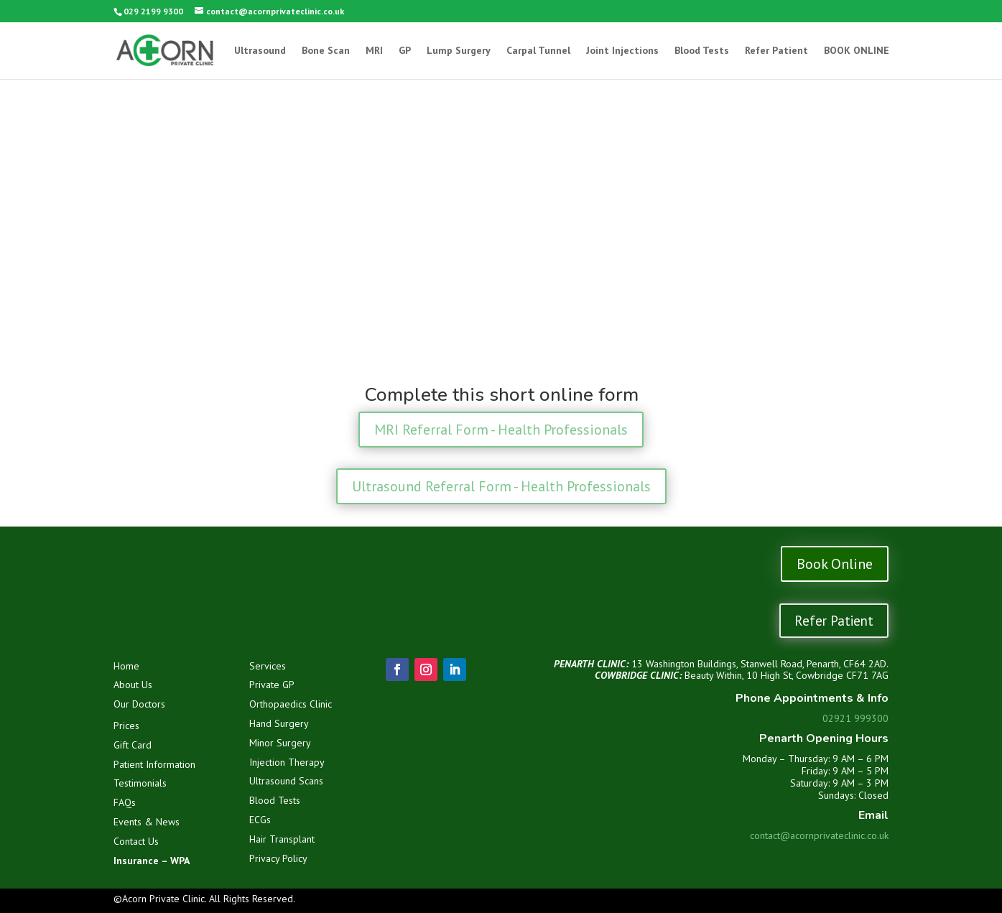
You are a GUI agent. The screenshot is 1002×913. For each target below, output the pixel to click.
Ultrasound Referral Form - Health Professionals (501, 486)
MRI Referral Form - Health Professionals (501, 429)
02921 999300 (855, 718)
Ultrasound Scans (286, 780)
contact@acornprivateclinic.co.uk (819, 835)
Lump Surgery (459, 51)
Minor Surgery (280, 742)
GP (405, 51)
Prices (126, 725)
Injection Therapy (287, 762)
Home (126, 665)
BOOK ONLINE (856, 51)
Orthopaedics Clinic (290, 704)
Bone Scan (326, 51)
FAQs (124, 802)
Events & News (146, 821)
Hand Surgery (279, 723)
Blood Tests (701, 51)
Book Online (835, 564)
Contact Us (136, 841)
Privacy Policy (278, 858)
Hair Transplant (282, 839)
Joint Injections (622, 51)
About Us (132, 684)
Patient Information (154, 764)
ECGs (260, 819)
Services (267, 665)
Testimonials (140, 783)
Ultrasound (260, 51)
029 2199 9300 (153, 11)
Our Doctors (139, 704)
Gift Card (132, 744)
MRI (374, 51)
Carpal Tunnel (538, 51)
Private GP (271, 684)
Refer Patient (776, 51)
